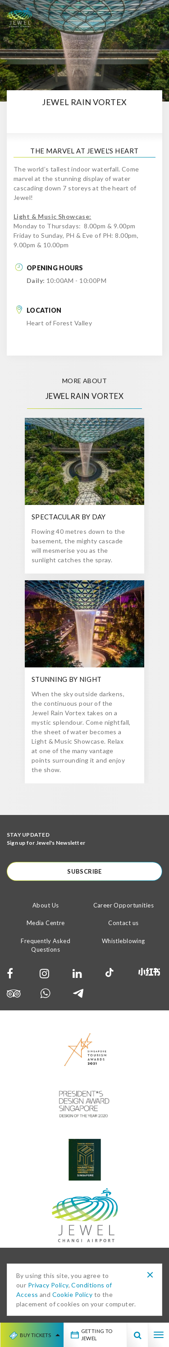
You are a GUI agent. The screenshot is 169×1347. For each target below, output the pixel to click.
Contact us (123, 922)
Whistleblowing (123, 940)
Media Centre (46, 922)
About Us (45, 905)
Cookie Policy (72, 1294)
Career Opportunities (123, 905)
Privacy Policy (48, 1285)
